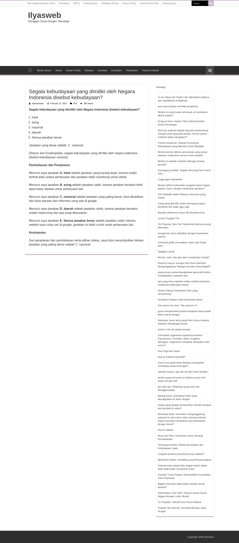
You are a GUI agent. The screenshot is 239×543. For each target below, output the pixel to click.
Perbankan (132, 70)
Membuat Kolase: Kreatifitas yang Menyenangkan (184, 459)
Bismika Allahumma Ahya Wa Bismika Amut (181, 212)
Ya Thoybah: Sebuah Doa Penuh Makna (179, 502)
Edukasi (89, 70)
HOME (30, 70)
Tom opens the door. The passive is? (177, 305)
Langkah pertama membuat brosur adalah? (181, 454)
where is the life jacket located (174, 329)
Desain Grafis (73, 70)
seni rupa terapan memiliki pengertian (178, 106)
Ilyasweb (44, 15)
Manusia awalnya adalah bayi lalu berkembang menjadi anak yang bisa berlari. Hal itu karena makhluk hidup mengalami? (183, 133)
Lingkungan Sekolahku (170, 179)
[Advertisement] (143, 36)
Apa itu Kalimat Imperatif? (172, 356)
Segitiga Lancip (166, 251)
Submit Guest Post (149, 3)
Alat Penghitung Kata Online (41, 3)
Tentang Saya (169, 3)
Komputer (116, 70)
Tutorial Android (150, 70)
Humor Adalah (165, 430)
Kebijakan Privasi (110, 3)
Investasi (102, 70)
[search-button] (211, 3)
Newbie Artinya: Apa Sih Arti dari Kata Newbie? (183, 371)
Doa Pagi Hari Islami (169, 351)
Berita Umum (44, 70)
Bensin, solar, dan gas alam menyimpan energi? (184, 257)
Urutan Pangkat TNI (168, 218)
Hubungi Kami (90, 3)
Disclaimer (64, 3)
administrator (38, 103)
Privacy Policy (129, 3)
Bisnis (58, 70)
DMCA (76, 3)
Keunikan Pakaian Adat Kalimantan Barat (180, 299)
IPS (75, 103)
